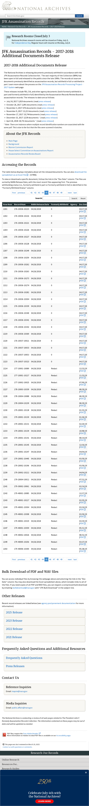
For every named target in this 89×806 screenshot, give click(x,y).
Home (4, 26)
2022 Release (14, 629)
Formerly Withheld (59, 204)
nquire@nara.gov (19, 691)
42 (35, 192)
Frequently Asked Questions (24, 658)
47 (54, 192)
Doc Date (83, 204)
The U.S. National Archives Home (36, 7)
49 (61, 192)
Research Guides (10, 769)
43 (39, 192)
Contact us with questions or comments (17, 747)
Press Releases (15, 666)
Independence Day (23, 43)
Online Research (10, 760)
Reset (83, 198)
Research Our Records (17, 26)
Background (13, 144)
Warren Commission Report (20, 147)
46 (50, 192)
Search (79, 16)
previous (21, 192)
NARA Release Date (40, 204)
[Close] (86, 772)
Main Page (12, 140)
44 (43, 192)
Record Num (20, 204)
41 (31, 192)
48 (58, 192)
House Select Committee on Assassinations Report (31, 150)
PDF (81, 211)
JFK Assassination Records (38, 26)
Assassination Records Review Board (24, 154)
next (70, 192)
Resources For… (10, 764)
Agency (73, 204)
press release (44, 101)
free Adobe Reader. (32, 733)
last (75, 192)
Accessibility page (63, 735)
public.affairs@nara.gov (22, 707)
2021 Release (14, 637)
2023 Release (14, 620)
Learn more (44, 801)
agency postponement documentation (58, 603)
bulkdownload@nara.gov (23, 587)
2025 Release (14, 612)
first (14, 192)
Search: (38, 198)
